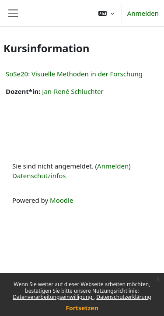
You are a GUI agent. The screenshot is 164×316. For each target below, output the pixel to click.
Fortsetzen (82, 308)
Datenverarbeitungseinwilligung (53, 297)
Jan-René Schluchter (72, 91)
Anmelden (143, 13)
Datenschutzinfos (39, 175)
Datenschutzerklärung (123, 297)
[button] (106, 13)
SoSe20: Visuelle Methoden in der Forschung (74, 73)
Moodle (61, 200)
